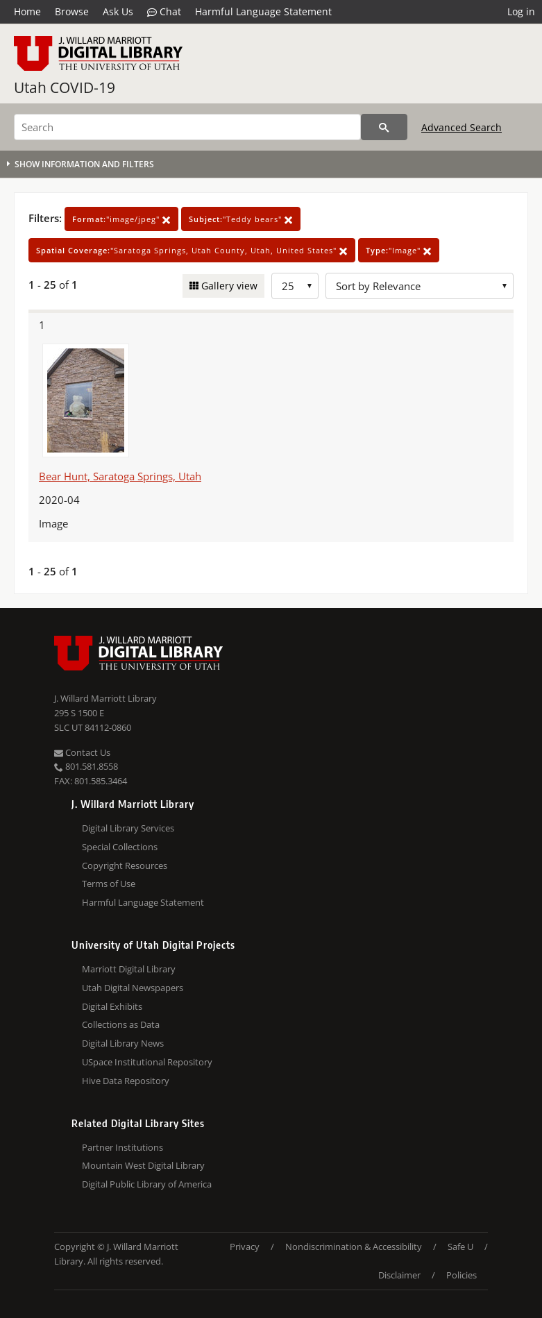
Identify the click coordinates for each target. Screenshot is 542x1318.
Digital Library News (123, 1043)
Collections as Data (121, 1024)
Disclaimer (399, 1275)
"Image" (399, 250)
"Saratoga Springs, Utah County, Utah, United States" (192, 250)
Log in (521, 11)
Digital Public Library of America (147, 1184)
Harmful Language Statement (263, 11)
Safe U (460, 1246)
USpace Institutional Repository (147, 1062)
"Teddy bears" (241, 219)
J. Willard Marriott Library (105, 698)
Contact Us (82, 752)
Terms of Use (108, 883)
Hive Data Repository (125, 1080)
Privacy (245, 1246)
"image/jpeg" (121, 219)
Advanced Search (461, 127)
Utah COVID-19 (64, 87)
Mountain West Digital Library (143, 1165)
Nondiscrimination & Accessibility (353, 1246)
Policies (461, 1275)
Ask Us (118, 11)
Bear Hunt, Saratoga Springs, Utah (120, 476)
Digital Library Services (128, 828)
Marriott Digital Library (129, 969)
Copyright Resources (124, 865)
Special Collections (120, 846)
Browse (72, 11)
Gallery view (227, 285)
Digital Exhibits (112, 1006)
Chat (164, 12)
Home (27, 11)
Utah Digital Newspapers (132, 987)
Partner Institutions (122, 1147)
